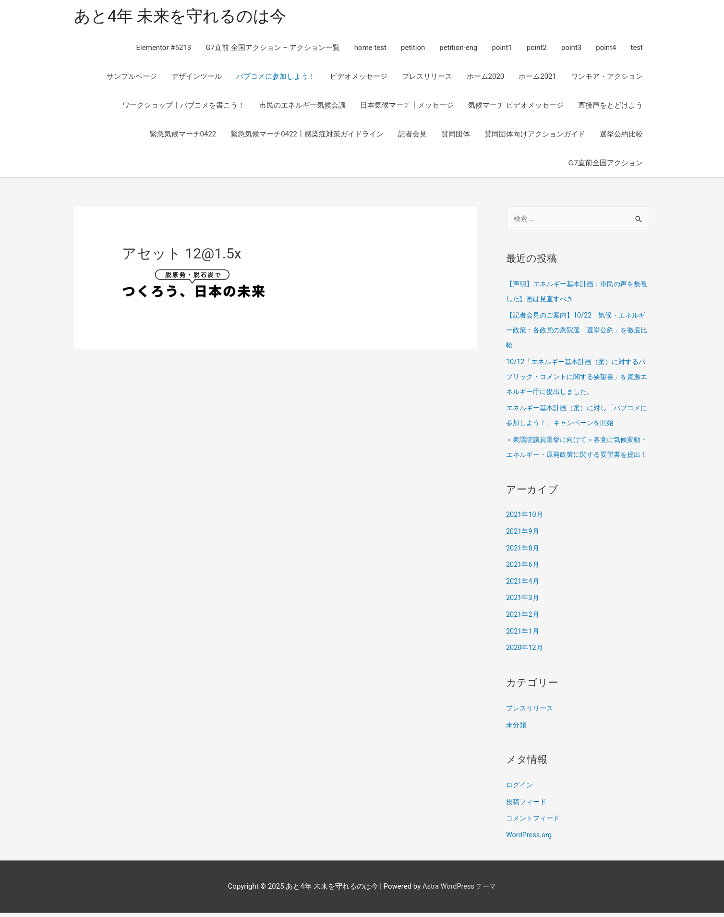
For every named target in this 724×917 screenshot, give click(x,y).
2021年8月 (523, 558)
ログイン (520, 791)
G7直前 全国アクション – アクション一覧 (272, 49)
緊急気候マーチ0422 (183, 135)
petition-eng (458, 49)
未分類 (517, 731)
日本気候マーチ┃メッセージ (407, 106)
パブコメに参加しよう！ (275, 77)
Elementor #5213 (164, 49)
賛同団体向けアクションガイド (534, 135)
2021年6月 (523, 574)
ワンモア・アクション (607, 77)
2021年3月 (523, 606)
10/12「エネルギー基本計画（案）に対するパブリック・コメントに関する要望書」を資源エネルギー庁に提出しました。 (578, 375)
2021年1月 (523, 639)
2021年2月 (523, 623)
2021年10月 (525, 525)
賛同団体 (455, 135)
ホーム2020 (486, 77)
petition (413, 49)
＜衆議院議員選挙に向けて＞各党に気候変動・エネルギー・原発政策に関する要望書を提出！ (578, 451)
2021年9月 (523, 542)
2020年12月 (525, 655)
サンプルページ (132, 77)
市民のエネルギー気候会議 (302, 106)
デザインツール (196, 77)
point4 (606, 49)
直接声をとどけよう (610, 106)
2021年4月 (523, 590)
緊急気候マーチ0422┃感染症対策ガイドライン (307, 135)
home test (370, 49)
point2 (537, 49)
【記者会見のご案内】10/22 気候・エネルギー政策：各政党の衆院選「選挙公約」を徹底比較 (578, 330)
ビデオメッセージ (358, 77)
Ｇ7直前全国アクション (605, 164)
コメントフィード (535, 823)
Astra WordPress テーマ (459, 890)
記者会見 (412, 135)
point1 (502, 49)
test (636, 49)
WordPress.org (530, 839)
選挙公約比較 (621, 135)
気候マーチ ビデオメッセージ (516, 106)
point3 (571, 49)
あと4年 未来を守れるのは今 (183, 17)
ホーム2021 (537, 77)
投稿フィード (527, 807)
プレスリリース (427, 77)
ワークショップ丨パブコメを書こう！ (183, 106)
